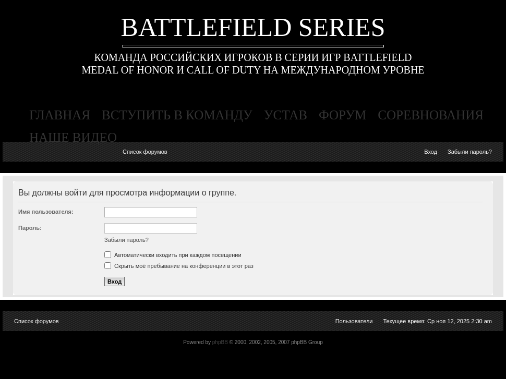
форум (342, 115)
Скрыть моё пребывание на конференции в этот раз (179, 266)
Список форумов (145, 152)
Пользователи (354, 321)
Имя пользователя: (46, 212)
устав (285, 115)
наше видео (73, 137)
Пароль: (30, 228)
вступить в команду (177, 115)
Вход (430, 152)
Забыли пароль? (470, 152)
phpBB (220, 342)
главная (59, 115)
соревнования (431, 115)
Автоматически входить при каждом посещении (173, 255)
